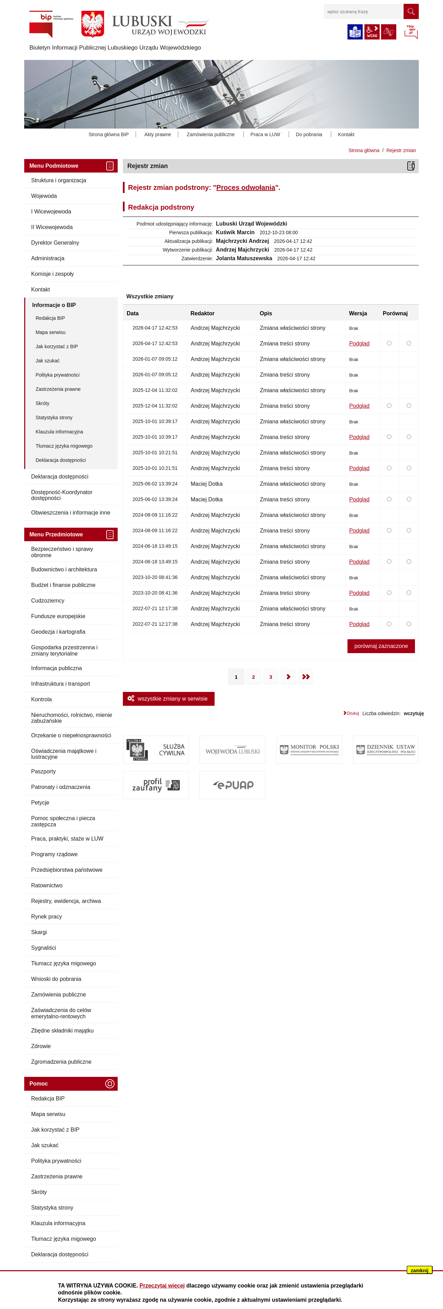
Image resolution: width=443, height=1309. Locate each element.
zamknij (419, 1270)
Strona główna (364, 150)
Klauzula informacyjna (59, 431)
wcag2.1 (372, 31)
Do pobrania (309, 134)
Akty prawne (157, 134)
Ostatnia (305, 676)
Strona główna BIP (109, 134)
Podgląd (359, 343)
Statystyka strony (54, 417)
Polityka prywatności (58, 375)
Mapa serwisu (50, 332)
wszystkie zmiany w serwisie (173, 699)
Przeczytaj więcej (162, 1286)
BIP (411, 32)
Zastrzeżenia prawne (58, 389)
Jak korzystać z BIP (57, 346)
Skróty (42, 403)
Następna (288, 676)
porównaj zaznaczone (381, 646)
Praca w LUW (265, 134)
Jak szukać (48, 360)
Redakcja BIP (50, 318)
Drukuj (353, 713)
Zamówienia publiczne (211, 134)
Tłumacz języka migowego (64, 446)
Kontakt (346, 134)
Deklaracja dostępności (61, 460)
